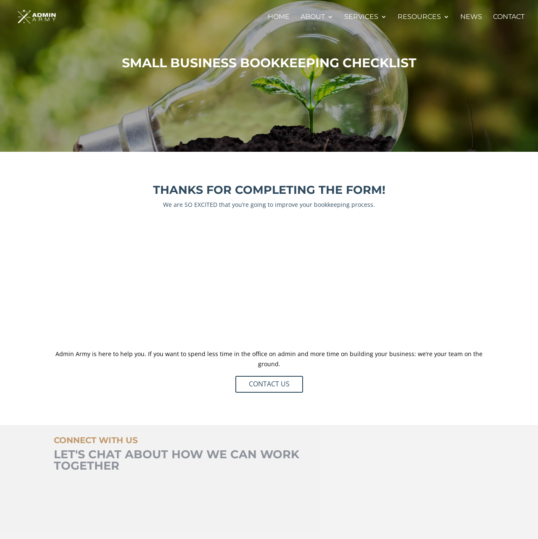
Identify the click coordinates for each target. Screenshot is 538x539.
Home (279, 17)
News (471, 17)
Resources (419, 17)
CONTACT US (269, 383)
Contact (509, 17)
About (313, 17)
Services (361, 17)
